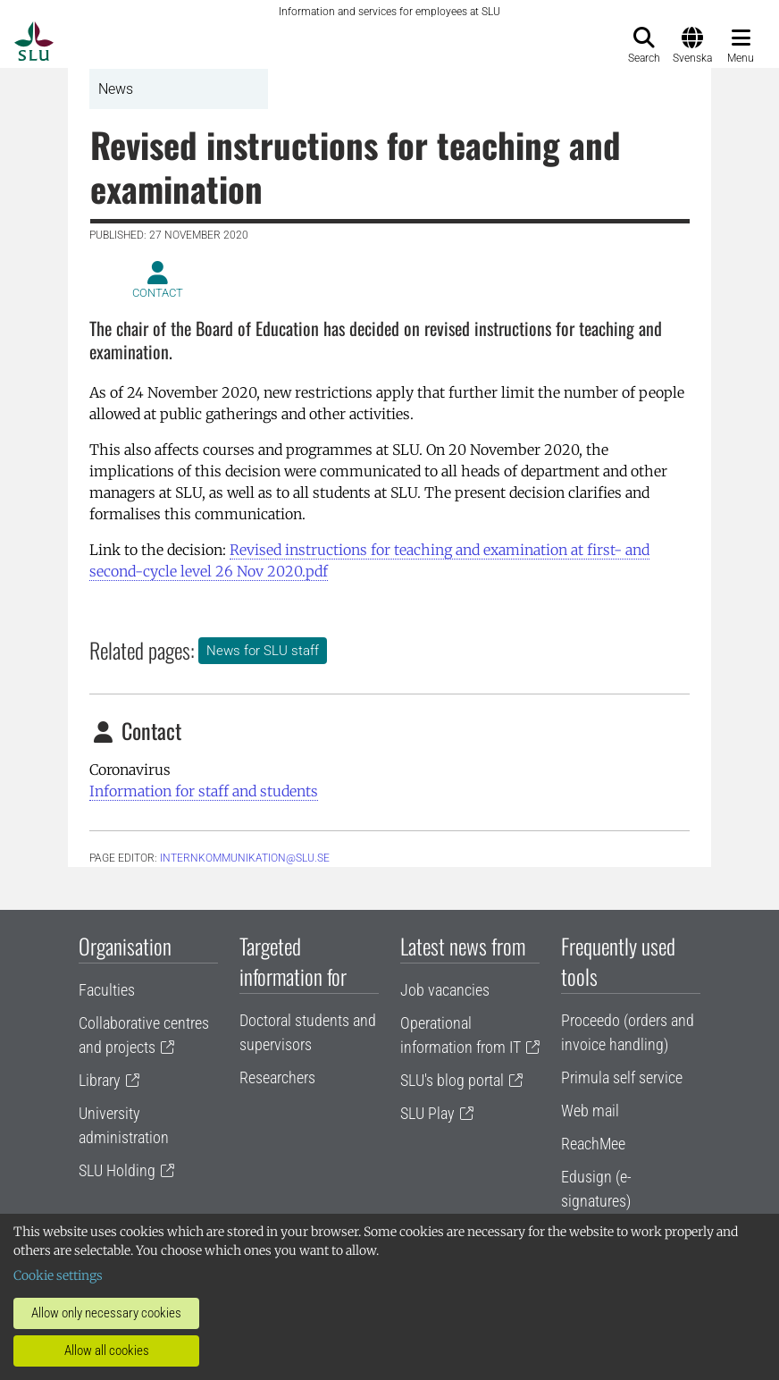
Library (100, 1080)
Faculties (107, 989)
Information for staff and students (203, 791)
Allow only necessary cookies (106, 1313)
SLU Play (427, 1113)
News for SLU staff (262, 651)
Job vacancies (445, 989)
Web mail (590, 1110)
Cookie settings (58, 1275)
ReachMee (593, 1143)
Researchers (277, 1077)
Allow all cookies (106, 1350)
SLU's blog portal (452, 1080)
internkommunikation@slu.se (245, 858)
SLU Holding (117, 1170)
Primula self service (622, 1077)
